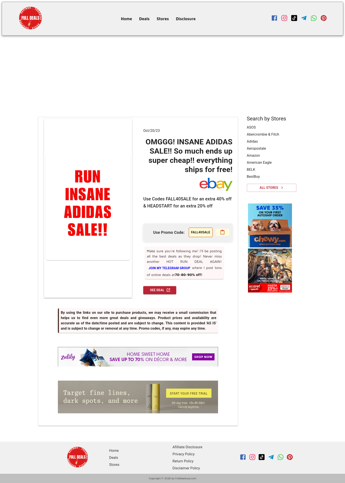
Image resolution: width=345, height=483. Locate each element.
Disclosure (185, 19)
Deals (144, 19)
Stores (162, 19)
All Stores (271, 188)
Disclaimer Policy (186, 468)
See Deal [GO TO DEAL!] (159, 290)
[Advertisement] (172, 68)
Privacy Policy (183, 454)
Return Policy (182, 461)
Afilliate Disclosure (187, 447)
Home (126, 19)
